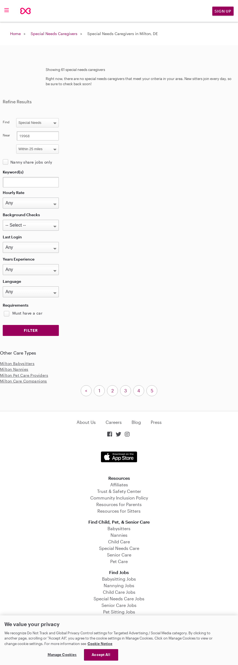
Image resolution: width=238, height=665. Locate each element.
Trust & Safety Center (119, 491)
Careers (114, 422)
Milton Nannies (14, 369)
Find (6, 122)
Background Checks (21, 214)
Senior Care (119, 554)
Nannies (119, 535)
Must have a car (27, 313)
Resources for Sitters (119, 510)
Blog (136, 422)
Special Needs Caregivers (54, 33)
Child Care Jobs (119, 592)
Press (156, 422)
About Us (86, 422)
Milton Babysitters (17, 363)
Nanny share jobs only (31, 162)
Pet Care (119, 561)
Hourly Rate (13, 192)
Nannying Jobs (119, 585)
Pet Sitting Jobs (119, 611)
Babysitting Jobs (119, 578)
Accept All (101, 654)
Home (15, 33)
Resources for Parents (119, 504)
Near (6, 135)
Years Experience (18, 259)
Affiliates (119, 484)
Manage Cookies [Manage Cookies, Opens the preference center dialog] (62, 654)
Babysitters (119, 528)
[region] (119, 640)
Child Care (119, 541)
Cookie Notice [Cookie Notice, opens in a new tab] (100, 643)
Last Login (12, 237)
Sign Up (222, 11)
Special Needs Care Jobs (119, 598)
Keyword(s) (13, 172)
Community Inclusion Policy (119, 497)
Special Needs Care (119, 548)
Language (12, 281)
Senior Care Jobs (119, 605)
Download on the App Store (119, 457)
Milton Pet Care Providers (24, 375)
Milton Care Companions (23, 381)
